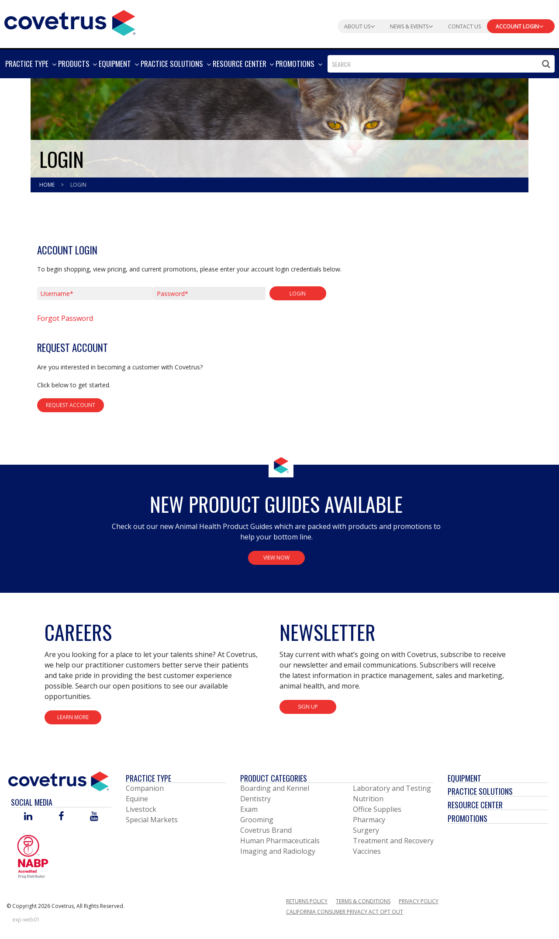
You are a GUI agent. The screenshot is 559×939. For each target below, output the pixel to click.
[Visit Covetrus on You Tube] (94, 817)
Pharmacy (369, 819)
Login (78, 184)
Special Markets (152, 819)
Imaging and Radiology (277, 851)
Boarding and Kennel (274, 788)
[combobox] (441, 64)
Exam (249, 809)
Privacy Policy (418, 901)
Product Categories (273, 778)
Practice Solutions (480, 791)
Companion (145, 788)
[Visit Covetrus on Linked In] (28, 817)
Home (47, 184)
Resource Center (475, 804)
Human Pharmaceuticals (280, 840)
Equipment (464, 778)
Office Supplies (377, 809)
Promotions (467, 818)
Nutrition (368, 798)
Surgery (366, 830)
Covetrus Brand (266, 830)
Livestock (141, 809)
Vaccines (367, 851)
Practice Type (148, 778)
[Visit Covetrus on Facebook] (61, 817)
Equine (137, 798)
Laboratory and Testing (392, 788)
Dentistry (255, 798)
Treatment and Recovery (393, 840)
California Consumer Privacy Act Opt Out (344, 911)
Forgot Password (65, 318)
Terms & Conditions (363, 901)
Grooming (256, 819)
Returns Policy (307, 901)
